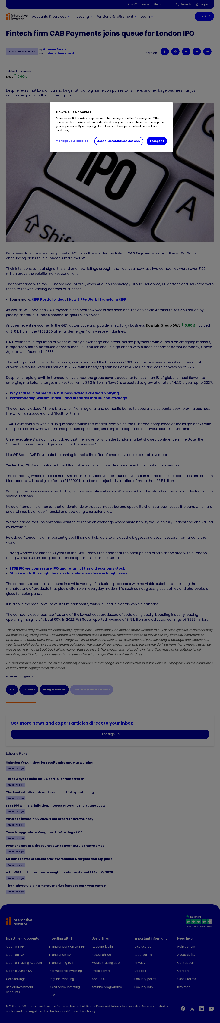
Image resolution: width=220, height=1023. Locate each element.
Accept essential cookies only (118, 141)
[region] (111, 127)
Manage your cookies (72, 141)
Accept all (157, 141)
